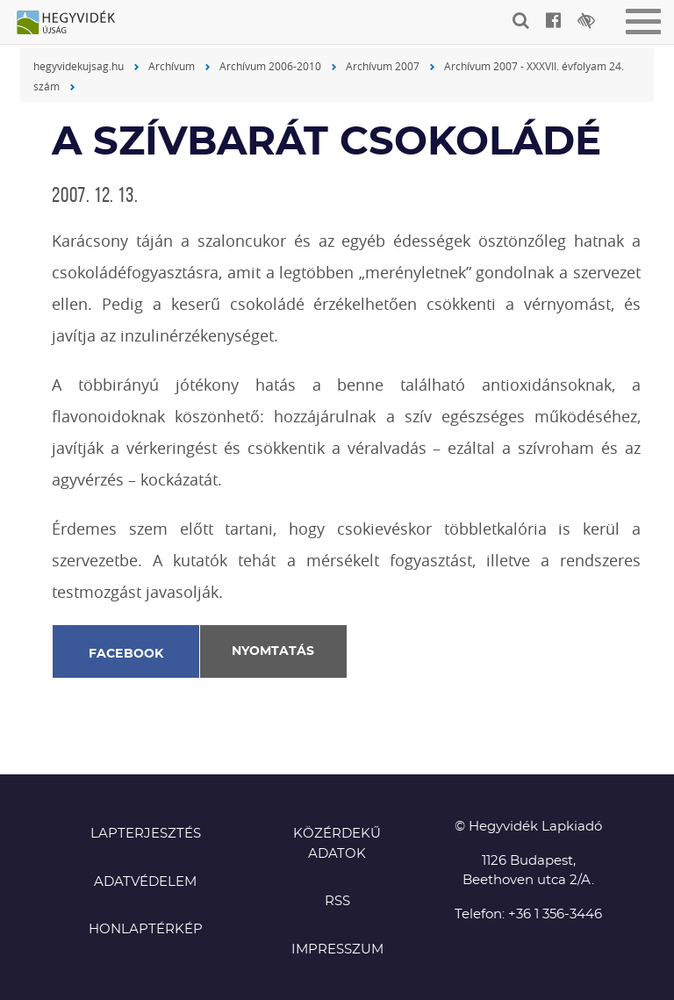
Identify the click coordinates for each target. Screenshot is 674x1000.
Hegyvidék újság (74, 24)
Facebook (126, 654)
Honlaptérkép (146, 929)
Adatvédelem (145, 881)
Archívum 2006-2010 (270, 66)
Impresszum (337, 949)
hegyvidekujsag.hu (78, 66)
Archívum (171, 66)
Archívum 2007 (382, 66)
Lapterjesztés (145, 833)
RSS (337, 901)
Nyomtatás (273, 651)
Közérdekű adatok (337, 843)
